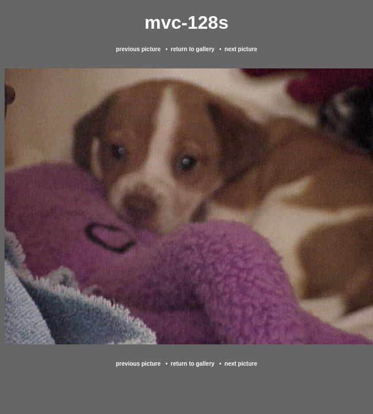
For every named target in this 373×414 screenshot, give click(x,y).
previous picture (138, 49)
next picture (240, 49)
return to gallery (192, 49)
